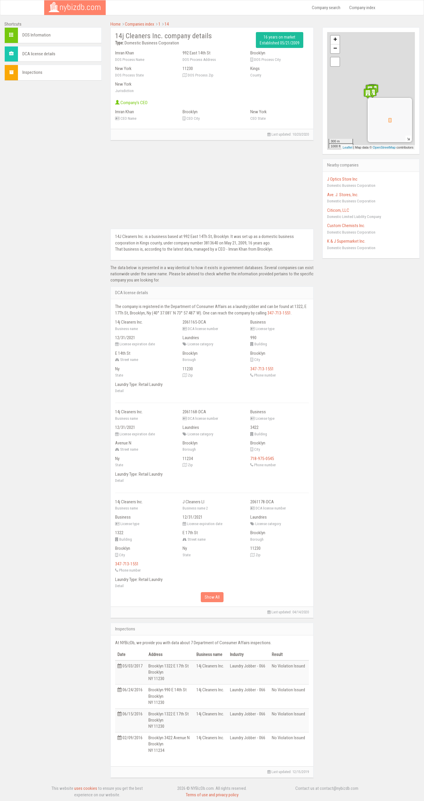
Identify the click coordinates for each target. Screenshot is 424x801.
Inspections (32, 72)
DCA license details (38, 53)
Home (115, 24)
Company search (326, 7)
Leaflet (347, 147)
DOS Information (36, 35)
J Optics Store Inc (342, 179)
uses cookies (85, 788)
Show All (212, 597)
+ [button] (335, 40)
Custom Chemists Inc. (346, 225)
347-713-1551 (279, 313)
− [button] (335, 48)
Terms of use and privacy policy (212, 794)
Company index (362, 7)
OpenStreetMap (384, 147)
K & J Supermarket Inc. (346, 241)
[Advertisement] (53, 122)
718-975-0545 (262, 458)
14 (167, 24)
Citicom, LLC (338, 210)
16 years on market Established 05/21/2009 (279, 40)
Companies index (139, 24)
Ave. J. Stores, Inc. (342, 194)
